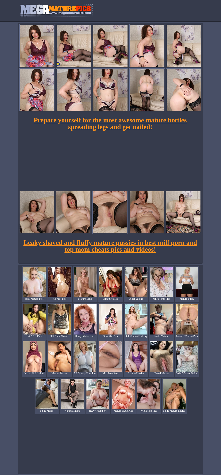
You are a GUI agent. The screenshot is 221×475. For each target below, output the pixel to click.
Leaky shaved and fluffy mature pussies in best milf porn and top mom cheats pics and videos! (110, 246)
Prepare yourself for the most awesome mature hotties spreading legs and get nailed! (110, 124)
